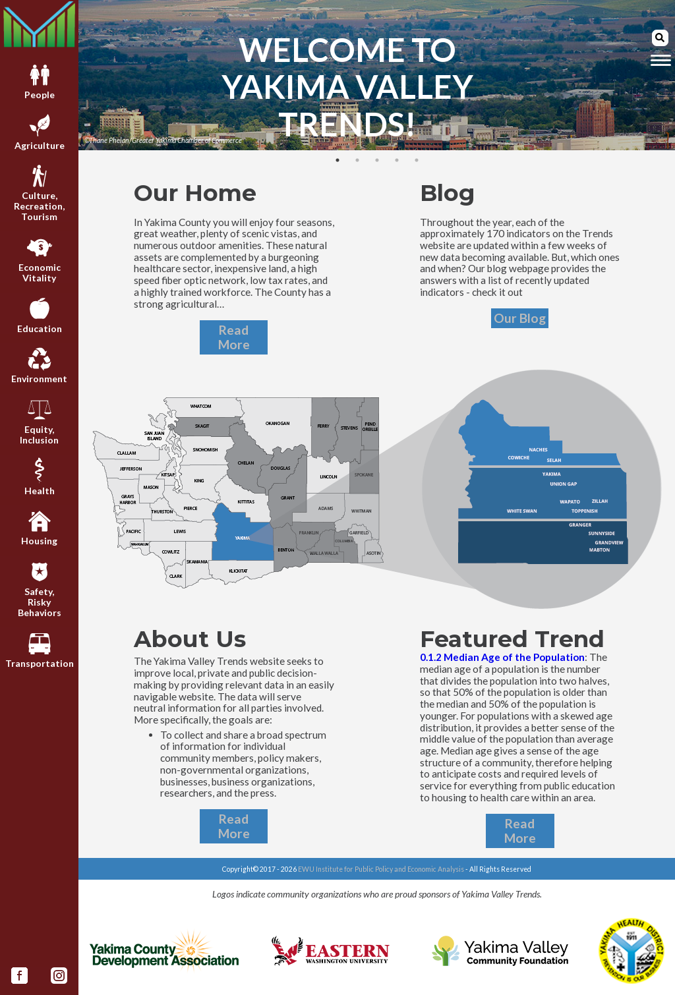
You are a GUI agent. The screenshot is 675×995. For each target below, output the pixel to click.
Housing (39, 527)
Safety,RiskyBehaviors (39, 589)
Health (39, 476)
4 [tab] (396, 160)
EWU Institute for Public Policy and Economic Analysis (381, 869)
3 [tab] (377, 160)
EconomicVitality (39, 259)
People (39, 81)
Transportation (39, 650)
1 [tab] (337, 160)
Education (39, 314)
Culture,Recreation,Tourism (39, 193)
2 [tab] (357, 160)
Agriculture (40, 131)
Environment (39, 365)
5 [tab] (416, 160)
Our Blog (520, 318)
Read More (234, 337)
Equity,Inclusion (39, 421)
